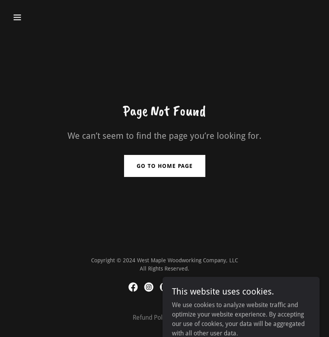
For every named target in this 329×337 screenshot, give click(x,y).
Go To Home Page (165, 166)
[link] (133, 287)
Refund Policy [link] (151, 317)
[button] (32, 17)
